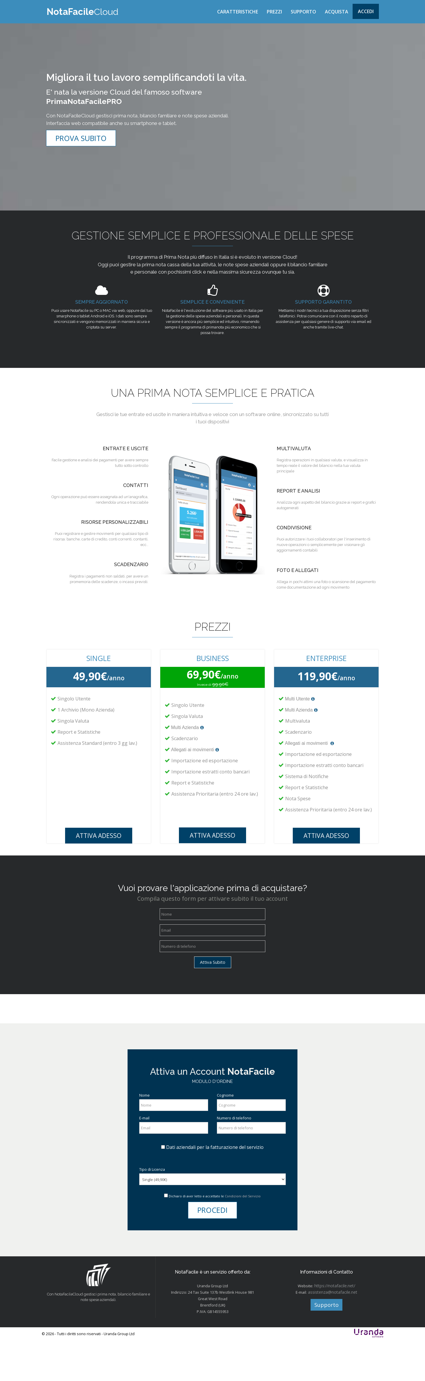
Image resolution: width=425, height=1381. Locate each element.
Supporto (326, 1346)
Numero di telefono (235, 1156)
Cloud (82, 11)
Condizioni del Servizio (242, 1236)
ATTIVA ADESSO (98, 866)
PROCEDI (212, 1250)
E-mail (145, 1156)
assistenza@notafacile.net (332, 1334)
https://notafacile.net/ (334, 1327)
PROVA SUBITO (81, 145)
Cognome (226, 1133)
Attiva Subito (212, 995)
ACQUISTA (336, 11)
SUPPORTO (303, 11)
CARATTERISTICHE (237, 11)
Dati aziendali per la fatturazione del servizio (215, 1186)
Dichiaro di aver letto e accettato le (215, 1236)
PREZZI (274, 11)
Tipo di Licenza (153, 1208)
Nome (145, 1133)
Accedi (366, 11)
